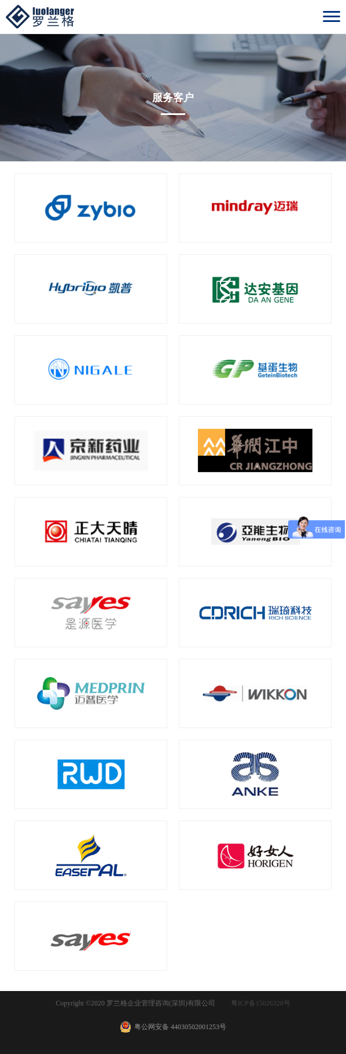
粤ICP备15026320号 (260, 1003)
